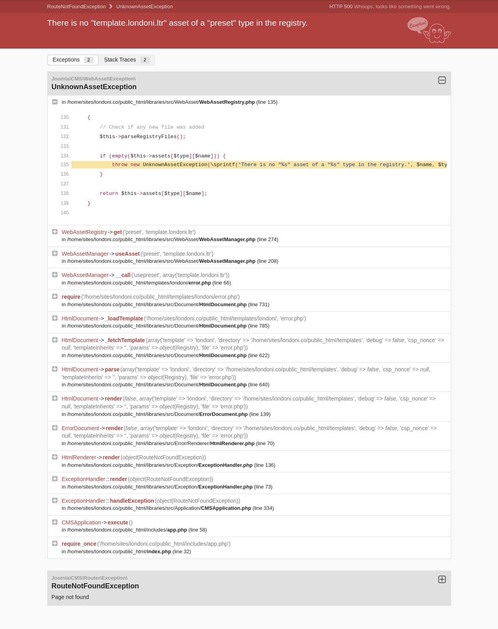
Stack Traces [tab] (126, 59)
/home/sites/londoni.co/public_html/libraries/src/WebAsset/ (161, 102)
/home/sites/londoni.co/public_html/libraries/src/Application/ (159, 508)
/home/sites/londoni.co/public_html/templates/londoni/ (140, 283)
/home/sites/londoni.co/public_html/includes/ (127, 530)
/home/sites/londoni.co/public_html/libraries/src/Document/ (157, 304)
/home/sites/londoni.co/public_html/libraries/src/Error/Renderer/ (161, 443)
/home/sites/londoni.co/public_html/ (119, 551)
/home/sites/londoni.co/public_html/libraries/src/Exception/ (160, 465)
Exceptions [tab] (73, 59)
